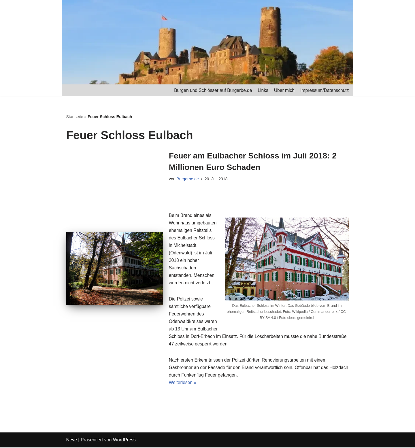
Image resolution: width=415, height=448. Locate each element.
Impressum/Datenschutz (324, 90)
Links (261, 90)
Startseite (74, 117)
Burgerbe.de (188, 179)
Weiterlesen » (183, 383)
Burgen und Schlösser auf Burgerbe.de (210, 90)
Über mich (282, 90)
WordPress (124, 440)
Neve (71, 440)
